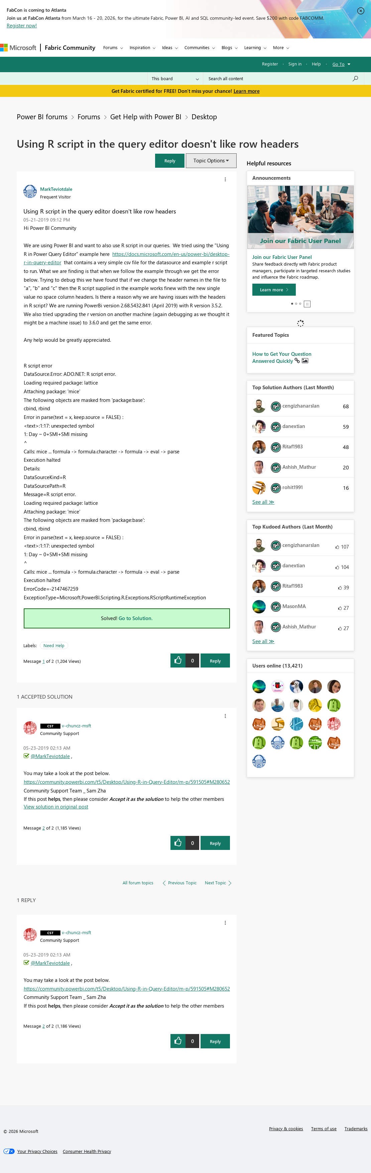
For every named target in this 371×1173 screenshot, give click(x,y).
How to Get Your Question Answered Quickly (282, 357)
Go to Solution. (136, 618)
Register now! (22, 25)
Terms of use (324, 1128)
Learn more (247, 91)
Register (270, 63)
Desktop (204, 116)
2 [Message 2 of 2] (43, 828)
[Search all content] (283, 78)
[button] (169, 160)
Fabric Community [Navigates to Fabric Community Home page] (70, 47)
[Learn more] (274, 290)
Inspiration (140, 47)
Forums (110, 47)
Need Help (54, 645)
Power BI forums (42, 116)
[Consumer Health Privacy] (87, 1151)
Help (316, 63)
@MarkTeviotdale (50, 756)
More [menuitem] (278, 47)
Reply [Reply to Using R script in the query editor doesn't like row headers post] (215, 661)
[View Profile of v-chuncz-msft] (76, 725)
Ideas (167, 47)
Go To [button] (339, 64)
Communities (197, 47)
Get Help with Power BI (145, 116)
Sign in (294, 63)
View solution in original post (56, 806)
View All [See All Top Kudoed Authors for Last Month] (263, 641)
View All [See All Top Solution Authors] (263, 502)
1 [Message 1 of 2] (43, 661)
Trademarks (356, 1128)
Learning (252, 47)
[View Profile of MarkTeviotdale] (56, 188)
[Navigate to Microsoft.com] (18, 47)
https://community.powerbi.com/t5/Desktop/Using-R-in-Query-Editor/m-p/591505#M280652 (127, 781)
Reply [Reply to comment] (215, 843)
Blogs (227, 47)
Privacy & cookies (286, 1128)
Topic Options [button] (209, 160)
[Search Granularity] (175, 78)
